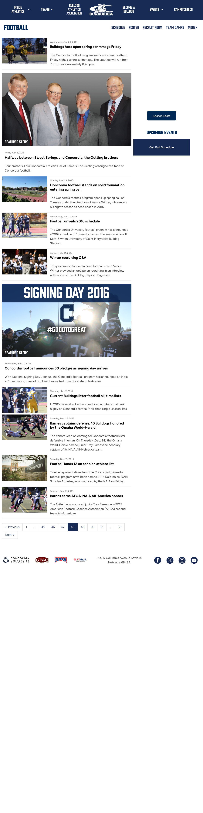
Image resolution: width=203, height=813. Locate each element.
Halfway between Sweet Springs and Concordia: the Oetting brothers (61, 160)
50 (92, 527)
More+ (192, 27)
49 (82, 527)
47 (63, 527)
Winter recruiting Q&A (70, 256)
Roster (134, 27)
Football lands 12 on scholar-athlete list (83, 465)
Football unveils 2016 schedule (76, 224)
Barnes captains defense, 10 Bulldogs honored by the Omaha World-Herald (91, 426)
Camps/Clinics (183, 9)
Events (154, 9)
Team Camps (175, 27)
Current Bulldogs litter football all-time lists (86, 397)
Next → (10, 535)
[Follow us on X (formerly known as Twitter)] (170, 561)
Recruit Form (152, 27)
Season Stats (166, 116)
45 (43, 527)
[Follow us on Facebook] (158, 561)
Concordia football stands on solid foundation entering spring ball (89, 190)
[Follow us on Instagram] (182, 561)
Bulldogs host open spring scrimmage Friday (87, 46)
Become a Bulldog (129, 9)
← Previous (12, 527)
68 (119, 527)
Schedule (118, 27)
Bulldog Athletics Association (74, 9)
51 (101, 527)
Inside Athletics (18, 9)
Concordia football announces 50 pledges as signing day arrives (56, 369)
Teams (45, 9)
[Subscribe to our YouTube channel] (194, 561)
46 (53, 527)
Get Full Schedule (166, 147)
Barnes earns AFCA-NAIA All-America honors (88, 496)
